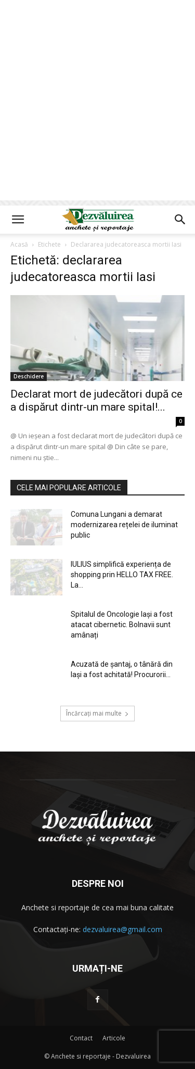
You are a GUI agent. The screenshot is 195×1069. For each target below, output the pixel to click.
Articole (113, 1038)
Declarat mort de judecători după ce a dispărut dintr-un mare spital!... (96, 400)
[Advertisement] (97, 102)
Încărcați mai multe (97, 713)
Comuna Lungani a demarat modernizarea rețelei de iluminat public (124, 524)
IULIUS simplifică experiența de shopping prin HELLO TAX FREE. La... (122, 574)
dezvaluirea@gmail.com (122, 929)
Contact (81, 1038)
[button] (17, 220)
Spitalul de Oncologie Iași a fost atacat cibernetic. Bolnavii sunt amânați (122, 624)
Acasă (19, 244)
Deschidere (29, 376)
